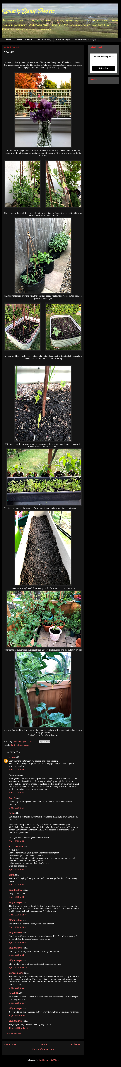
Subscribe (104, 68)
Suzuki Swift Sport (63, 40)
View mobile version (43, 1049)
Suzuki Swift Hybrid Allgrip (85, 40)
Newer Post (10, 1044)
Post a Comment (14, 1033)
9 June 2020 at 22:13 (18, 988)
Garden (13, 745)
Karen (11, 875)
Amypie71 (13, 993)
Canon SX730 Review (24, 40)
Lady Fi (12, 798)
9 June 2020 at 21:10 (18, 967)
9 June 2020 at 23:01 (18, 1003)
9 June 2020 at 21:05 (18, 915)
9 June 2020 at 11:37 (18, 841)
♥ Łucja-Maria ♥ (16, 847)
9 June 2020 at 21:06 (18, 927)
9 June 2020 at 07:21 (18, 808)
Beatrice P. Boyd (16, 973)
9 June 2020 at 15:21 (18, 869)
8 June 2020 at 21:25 (18, 770)
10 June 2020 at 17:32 (18, 1015)
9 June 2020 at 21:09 (18, 955)
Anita (11, 813)
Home (8, 40)
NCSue (12, 757)
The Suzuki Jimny (44, 40)
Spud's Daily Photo (28, 11)
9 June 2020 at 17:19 (18, 884)
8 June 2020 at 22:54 (18, 793)
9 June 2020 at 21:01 (18, 897)
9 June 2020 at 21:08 (18, 942)
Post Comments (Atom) (49, 1060)
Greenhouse (23, 745)
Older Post (76, 1044)
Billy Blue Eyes (15, 890)
